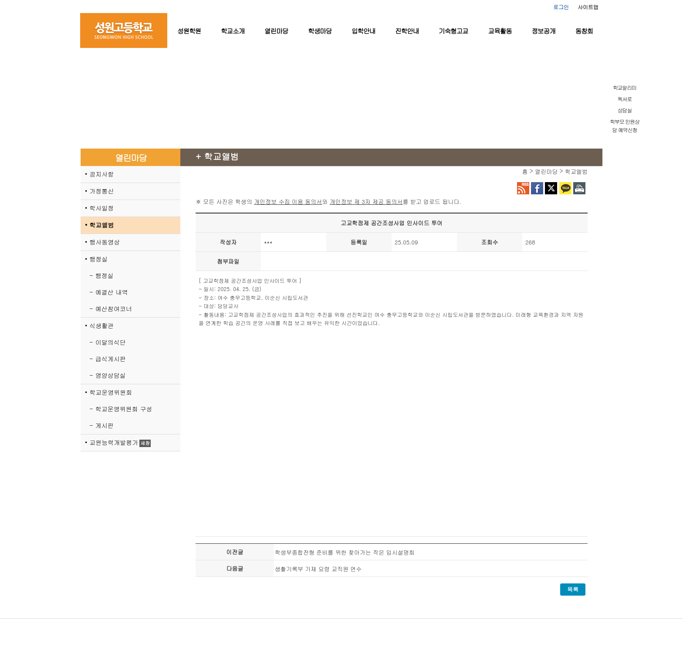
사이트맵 (588, 6)
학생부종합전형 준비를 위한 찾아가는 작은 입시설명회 (345, 552)
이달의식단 (110, 342)
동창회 (584, 30)
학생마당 (319, 30)
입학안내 (363, 30)
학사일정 (101, 207)
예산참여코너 (113, 308)
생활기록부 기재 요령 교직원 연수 (318, 569)
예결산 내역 (111, 292)
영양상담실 (110, 375)
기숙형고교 (453, 30)
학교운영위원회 (110, 392)
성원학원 (189, 30)
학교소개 (232, 30)
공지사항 (101, 173)
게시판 (104, 425)
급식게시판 (110, 358)
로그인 (561, 6)
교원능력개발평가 (113, 442)
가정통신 (101, 190)
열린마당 (276, 30)
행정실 (98, 258)
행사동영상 (104, 241)
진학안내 (407, 30)
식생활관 (101, 325)
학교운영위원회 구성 (123, 408)
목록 (572, 589)
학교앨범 (101, 224)
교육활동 (500, 30)
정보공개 (543, 30)
